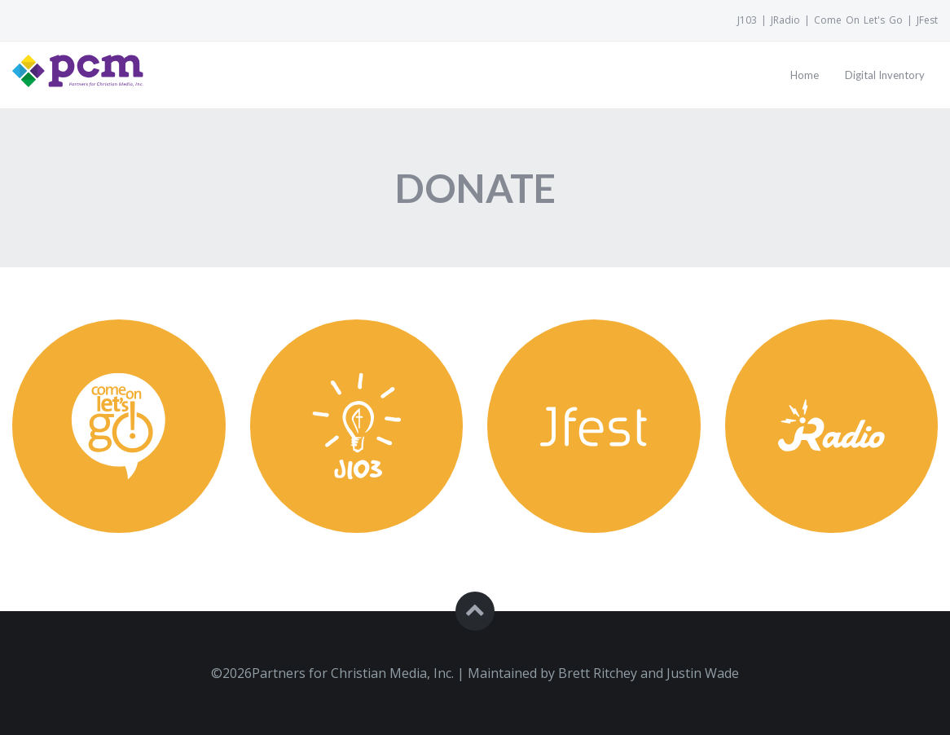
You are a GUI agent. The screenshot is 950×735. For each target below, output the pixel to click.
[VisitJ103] (749, 20)
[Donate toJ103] (357, 439)
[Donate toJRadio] (832, 439)
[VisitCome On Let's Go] (858, 20)
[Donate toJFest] (594, 439)
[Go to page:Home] (804, 75)
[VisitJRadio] (785, 20)
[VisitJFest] (925, 20)
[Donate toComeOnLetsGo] (119, 439)
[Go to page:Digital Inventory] (885, 75)
